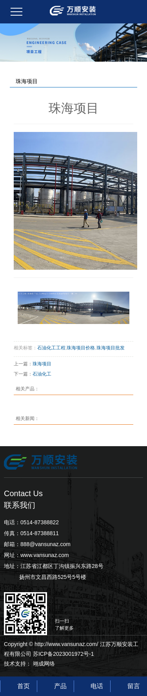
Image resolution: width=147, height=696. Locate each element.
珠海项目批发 (110, 348)
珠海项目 (42, 364)
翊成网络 (44, 663)
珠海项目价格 (81, 348)
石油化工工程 (51, 348)
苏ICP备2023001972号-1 (63, 654)
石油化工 (42, 374)
